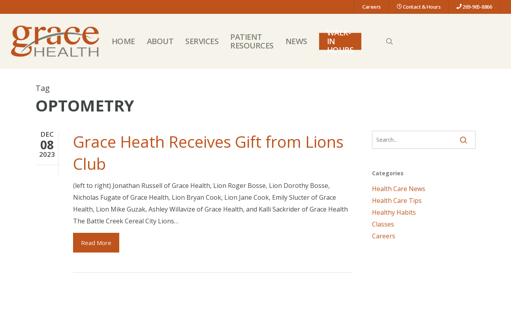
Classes (383, 224)
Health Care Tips (397, 200)
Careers (383, 236)
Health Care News (398, 188)
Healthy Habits (394, 212)
